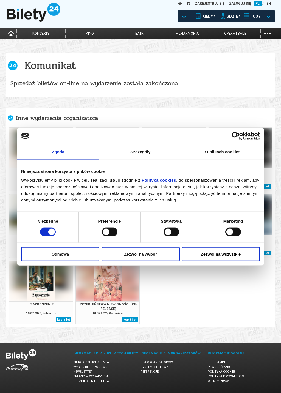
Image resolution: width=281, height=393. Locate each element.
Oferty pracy (219, 381)
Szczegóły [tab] (140, 151)
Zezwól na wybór (140, 254)
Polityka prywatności (226, 376)
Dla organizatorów (156, 362)
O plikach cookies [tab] (222, 151)
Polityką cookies (159, 180)
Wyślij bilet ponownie (91, 367)
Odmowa (60, 254)
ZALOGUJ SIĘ (240, 4)
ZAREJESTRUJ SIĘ (209, 4)
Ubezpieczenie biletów (91, 381)
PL (257, 4)
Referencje (149, 371)
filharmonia (187, 33)
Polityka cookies (222, 371)
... (267, 32)
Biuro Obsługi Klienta (91, 362)
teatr (138, 33)
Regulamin (216, 362)
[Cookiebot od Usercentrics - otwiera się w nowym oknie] (236, 136)
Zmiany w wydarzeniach (93, 376)
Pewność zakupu (222, 367)
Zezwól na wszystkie (221, 254)
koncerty (40, 33)
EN (268, 4)
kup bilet (63, 319)
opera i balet (236, 33)
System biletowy (154, 367)
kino (90, 33)
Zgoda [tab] (58, 151)
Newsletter (82, 371)
